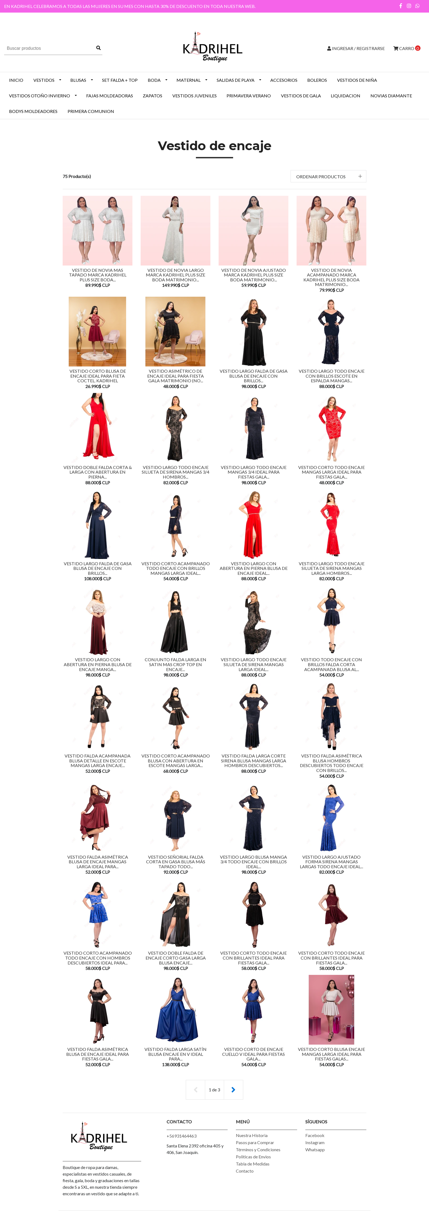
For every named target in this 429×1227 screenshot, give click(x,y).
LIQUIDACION (345, 95)
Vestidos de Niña (357, 80)
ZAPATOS (152, 95)
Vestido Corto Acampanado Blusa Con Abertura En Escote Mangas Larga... (175, 766)
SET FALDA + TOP (120, 80)
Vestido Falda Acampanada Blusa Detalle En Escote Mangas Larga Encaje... (98, 766)
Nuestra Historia (252, 1145)
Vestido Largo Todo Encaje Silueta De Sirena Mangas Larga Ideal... (253, 668)
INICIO (16, 80)
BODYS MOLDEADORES (33, 111)
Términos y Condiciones (258, 1159)
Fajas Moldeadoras (109, 95)
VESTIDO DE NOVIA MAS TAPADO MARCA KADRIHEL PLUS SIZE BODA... (97, 274)
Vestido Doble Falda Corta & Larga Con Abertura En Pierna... (97, 474)
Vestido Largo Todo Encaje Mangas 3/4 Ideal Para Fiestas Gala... (253, 474)
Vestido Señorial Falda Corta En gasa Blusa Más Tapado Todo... (175, 868)
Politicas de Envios (253, 1166)
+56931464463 (181, 1145)
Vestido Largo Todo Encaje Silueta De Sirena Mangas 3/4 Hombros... (175, 474)
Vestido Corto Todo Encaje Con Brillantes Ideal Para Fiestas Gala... (253, 965)
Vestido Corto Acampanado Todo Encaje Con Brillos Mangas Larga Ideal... (175, 571)
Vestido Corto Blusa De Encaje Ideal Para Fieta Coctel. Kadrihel (97, 376)
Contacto (245, 1180)
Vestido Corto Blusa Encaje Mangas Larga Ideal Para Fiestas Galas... (331, 1062)
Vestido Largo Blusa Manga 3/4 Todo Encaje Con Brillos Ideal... (253, 868)
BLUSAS (78, 80)
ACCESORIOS (283, 80)
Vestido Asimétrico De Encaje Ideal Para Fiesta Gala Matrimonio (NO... (175, 376)
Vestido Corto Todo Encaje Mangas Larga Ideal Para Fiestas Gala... (331, 474)
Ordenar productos (321, 176)
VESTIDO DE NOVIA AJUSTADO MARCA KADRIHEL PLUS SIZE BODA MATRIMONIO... (253, 274)
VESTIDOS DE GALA (301, 95)
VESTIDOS (43, 80)
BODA (154, 80)
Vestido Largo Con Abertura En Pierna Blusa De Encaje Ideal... (253, 571)
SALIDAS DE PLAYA (235, 80)
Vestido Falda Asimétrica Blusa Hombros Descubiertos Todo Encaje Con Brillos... (331, 768)
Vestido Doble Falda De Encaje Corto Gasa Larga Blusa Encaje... (176, 965)
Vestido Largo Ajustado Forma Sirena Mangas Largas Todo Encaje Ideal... (331, 868)
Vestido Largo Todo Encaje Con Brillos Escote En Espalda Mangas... (331, 376)
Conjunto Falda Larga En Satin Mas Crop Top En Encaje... (175, 668)
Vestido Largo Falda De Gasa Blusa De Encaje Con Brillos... (253, 374)
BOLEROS (317, 80)
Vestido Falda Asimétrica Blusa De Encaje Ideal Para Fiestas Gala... (97, 1062)
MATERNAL (188, 80)
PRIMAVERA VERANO (249, 95)
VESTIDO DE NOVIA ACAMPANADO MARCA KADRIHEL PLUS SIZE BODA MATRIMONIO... (331, 277)
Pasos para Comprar (255, 1152)
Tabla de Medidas (252, 1173)
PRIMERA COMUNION (91, 111)
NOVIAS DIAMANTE (391, 95)
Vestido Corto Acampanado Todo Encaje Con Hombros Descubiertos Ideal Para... (97, 965)
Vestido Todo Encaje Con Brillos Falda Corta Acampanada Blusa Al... (331, 668)
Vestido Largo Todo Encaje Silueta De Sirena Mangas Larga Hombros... (331, 571)
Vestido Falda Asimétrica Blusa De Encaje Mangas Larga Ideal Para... (97, 868)
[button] (329, 176)
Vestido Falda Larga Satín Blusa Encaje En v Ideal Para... (175, 1060)
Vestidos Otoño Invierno (39, 95)
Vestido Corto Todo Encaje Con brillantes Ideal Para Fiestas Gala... (331, 965)
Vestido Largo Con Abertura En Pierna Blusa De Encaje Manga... (97, 668)
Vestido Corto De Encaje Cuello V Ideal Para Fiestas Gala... (253, 1062)
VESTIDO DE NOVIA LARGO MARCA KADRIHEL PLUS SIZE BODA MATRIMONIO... (175, 274)
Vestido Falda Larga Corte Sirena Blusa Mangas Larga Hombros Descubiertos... (253, 766)
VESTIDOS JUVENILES (194, 95)
